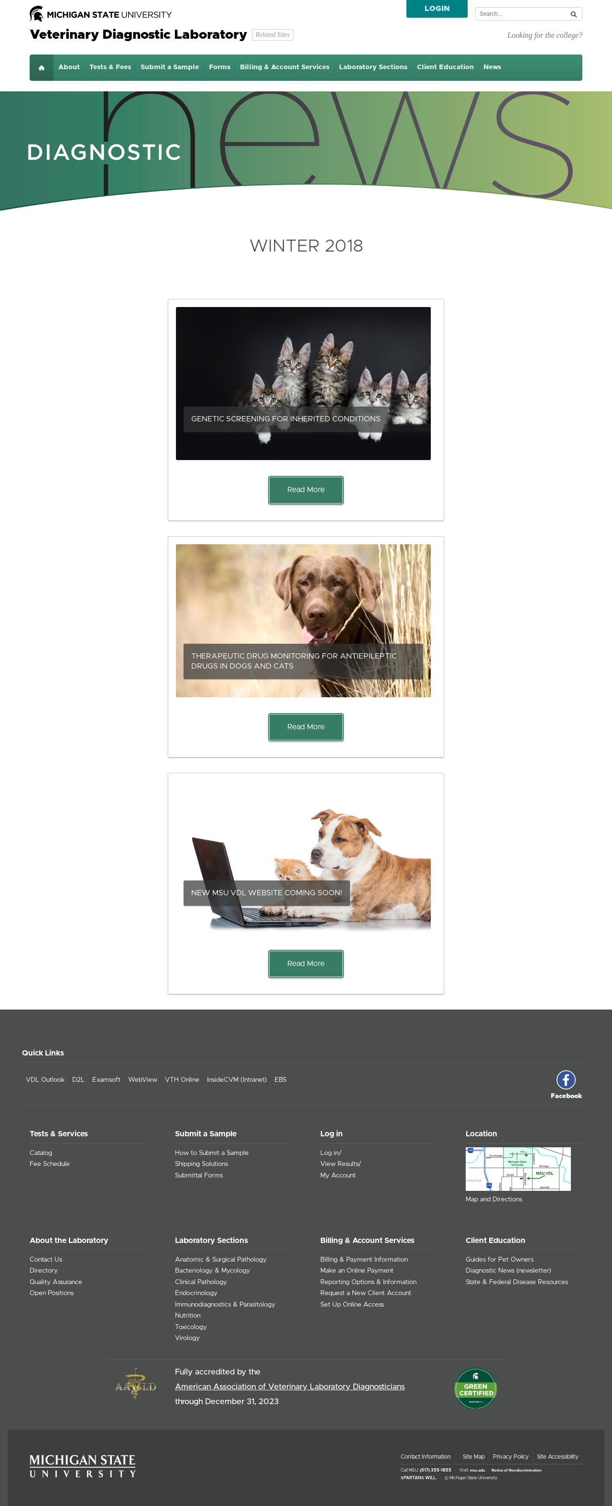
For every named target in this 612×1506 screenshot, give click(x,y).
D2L (78, 1080)
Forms (219, 67)
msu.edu (477, 1471)
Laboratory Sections (373, 67)
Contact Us (46, 1259)
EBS (280, 1080)
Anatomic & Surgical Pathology (221, 1259)
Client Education (445, 67)
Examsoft (106, 1080)
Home (42, 68)
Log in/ (331, 1153)
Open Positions (52, 1293)
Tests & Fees (110, 67)
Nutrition (187, 1315)
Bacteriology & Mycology (212, 1270)
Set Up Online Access (352, 1304)
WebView (142, 1080)
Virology (187, 1338)
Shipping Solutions (201, 1164)
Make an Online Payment (356, 1270)
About (69, 67)
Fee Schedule (50, 1164)
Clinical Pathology (201, 1282)
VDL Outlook (45, 1080)
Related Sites (272, 34)
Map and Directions (494, 1199)
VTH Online (182, 1080)
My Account (338, 1175)
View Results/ (340, 1164)
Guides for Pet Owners (500, 1259)
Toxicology (191, 1327)
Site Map (474, 1457)
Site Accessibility (558, 1457)
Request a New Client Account (365, 1293)
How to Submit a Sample (212, 1153)
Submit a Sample (170, 67)
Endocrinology (196, 1293)
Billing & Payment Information (364, 1259)
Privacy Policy (511, 1457)
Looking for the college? (544, 35)
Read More (306, 490)
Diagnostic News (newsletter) (508, 1270)
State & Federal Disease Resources (517, 1282)
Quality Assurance (56, 1282)
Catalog (41, 1153)
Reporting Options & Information (368, 1282)
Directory (44, 1270)
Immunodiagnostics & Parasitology (225, 1304)
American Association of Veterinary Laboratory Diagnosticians (290, 1387)
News (492, 67)
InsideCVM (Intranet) (237, 1080)
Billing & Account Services (284, 67)
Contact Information (426, 1457)
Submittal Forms (199, 1175)
